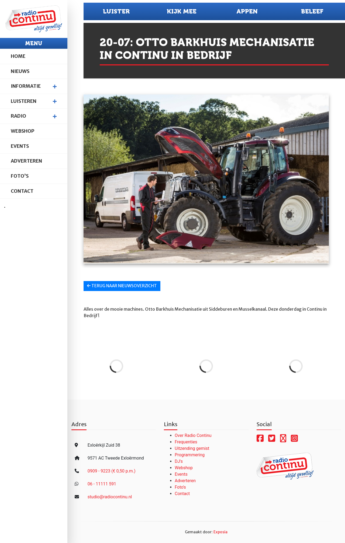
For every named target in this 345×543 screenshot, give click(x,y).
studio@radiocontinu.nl (110, 496)
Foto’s (20, 176)
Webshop (22, 131)
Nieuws (20, 71)
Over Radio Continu (193, 435)
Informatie (26, 86)
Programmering (190, 454)
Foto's (180, 487)
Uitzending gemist (192, 448)
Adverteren (26, 161)
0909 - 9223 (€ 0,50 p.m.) (112, 471)
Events (20, 146)
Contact (22, 191)
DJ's (179, 461)
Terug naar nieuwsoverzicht (122, 285)
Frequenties (186, 441)
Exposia (220, 532)
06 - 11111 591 (102, 483)
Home (18, 56)
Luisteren (23, 101)
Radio (18, 116)
